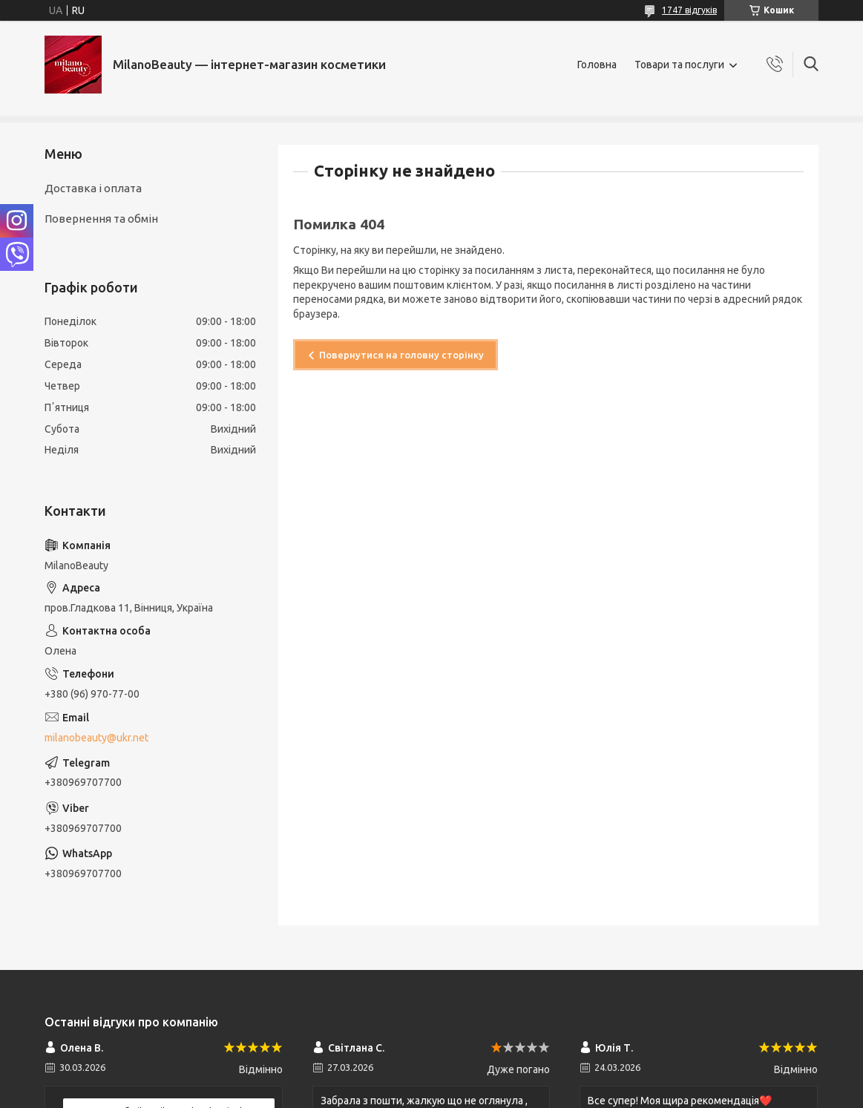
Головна (597, 65)
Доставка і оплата (93, 188)
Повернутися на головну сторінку (401, 355)
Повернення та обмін (101, 218)
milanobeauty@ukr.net (96, 738)
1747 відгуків (689, 10)
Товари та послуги (679, 65)
